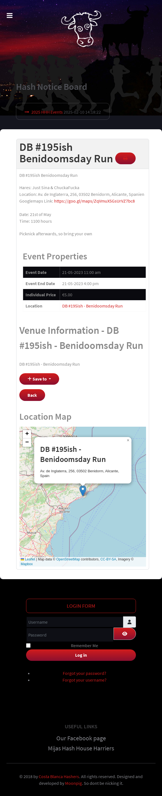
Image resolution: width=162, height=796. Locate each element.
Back (32, 395)
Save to (37, 379)
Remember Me (84, 645)
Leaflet (28, 559)
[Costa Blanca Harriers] (81, 29)
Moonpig (73, 783)
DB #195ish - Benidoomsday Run (92, 306)
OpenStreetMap (68, 559)
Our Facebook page (81, 738)
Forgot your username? (85, 680)
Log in (81, 655)
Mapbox (27, 564)
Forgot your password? (84, 673)
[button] (82, 491)
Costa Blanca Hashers (59, 776)
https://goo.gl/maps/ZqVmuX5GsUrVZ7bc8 (94, 201)
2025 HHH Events (47, 112)
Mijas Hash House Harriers (81, 748)
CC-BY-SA (108, 559)
